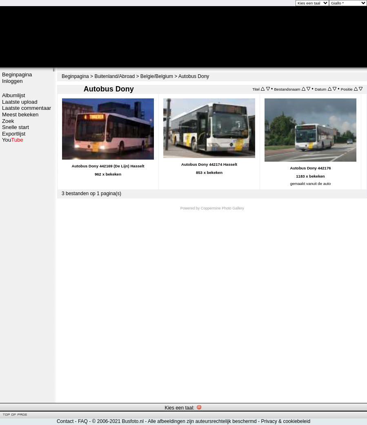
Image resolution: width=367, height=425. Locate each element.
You (12, 140)
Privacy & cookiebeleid (285, 421)
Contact (65, 421)
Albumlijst (13, 95)
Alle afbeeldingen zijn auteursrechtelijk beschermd (202, 421)
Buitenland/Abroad (114, 76)
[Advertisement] (26, 272)
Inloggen (12, 81)
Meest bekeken (20, 114)
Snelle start (15, 127)
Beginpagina (17, 74)
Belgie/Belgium (156, 76)
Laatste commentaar (26, 108)
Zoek (8, 121)
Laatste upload (20, 102)
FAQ (83, 421)
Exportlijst (13, 134)
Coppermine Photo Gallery (222, 208)
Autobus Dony (193, 76)
